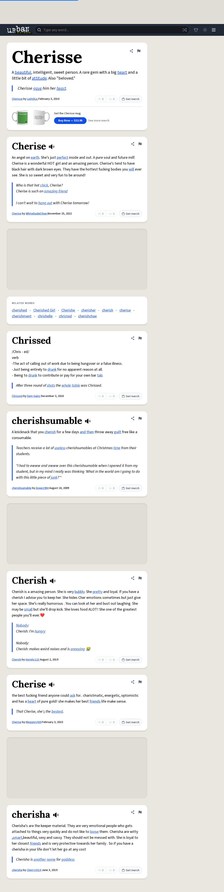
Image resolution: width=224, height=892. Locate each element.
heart (122, 72)
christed (65, 316)
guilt (117, 432)
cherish (107, 310)
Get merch (130, 99)
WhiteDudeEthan (37, 214)
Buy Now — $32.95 (70, 120)
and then (87, 432)
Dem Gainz (33, 396)
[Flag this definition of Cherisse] (138, 51)
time (116, 448)
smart (17, 837)
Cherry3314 (34, 870)
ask (72, 695)
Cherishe (68, 310)
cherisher (88, 310)
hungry (40, 631)
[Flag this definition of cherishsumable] (140, 418)
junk (54, 477)
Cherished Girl (44, 310)
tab (99, 375)
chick (44, 185)
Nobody (22, 625)
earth (35, 157)
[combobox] (112, 30)
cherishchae (87, 316)
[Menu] (213, 30)
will (131, 169)
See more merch (98, 120)
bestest (57, 711)
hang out (45, 203)
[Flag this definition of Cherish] (140, 578)
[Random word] (183, 29)
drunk (52, 369)
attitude (39, 78)
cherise (125, 310)
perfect (62, 157)
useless (59, 448)
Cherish (16, 660)
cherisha (17, 870)
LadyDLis (32, 99)
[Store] (195, 30)
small (28, 609)
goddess (68, 859)
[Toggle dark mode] (204, 30)
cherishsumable (21, 488)
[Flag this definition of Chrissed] (140, 338)
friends (95, 701)
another (40, 859)
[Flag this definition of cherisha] (140, 812)
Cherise (16, 214)
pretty (97, 591)
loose (94, 831)
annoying (78, 649)
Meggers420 (33, 722)
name (51, 859)
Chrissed (17, 396)
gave (37, 88)
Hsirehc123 (32, 660)
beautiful (23, 72)
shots (51, 385)
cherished (19, 310)
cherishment (21, 316)
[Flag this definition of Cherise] (140, 144)
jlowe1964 (42, 488)
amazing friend (56, 191)
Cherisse (17, 99)
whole (66, 385)
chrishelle (45, 316)
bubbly (79, 591)
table (76, 385)
